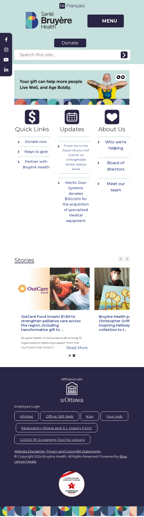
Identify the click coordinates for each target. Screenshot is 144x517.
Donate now (36, 142)
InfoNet (26, 416)
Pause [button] (123, 77)
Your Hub (114, 416)
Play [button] (118, 77)
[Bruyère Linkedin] (6, 69)
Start (70, 355)
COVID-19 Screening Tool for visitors (52, 440)
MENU (109, 21)
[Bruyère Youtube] (6, 59)
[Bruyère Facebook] (6, 39)
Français (76, 5)
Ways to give (36, 151)
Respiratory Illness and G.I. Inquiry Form (56, 428)
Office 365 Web (60, 416)
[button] (53, 305)
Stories (24, 260)
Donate (70, 43)
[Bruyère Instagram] (6, 49)
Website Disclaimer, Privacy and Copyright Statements (57, 451)
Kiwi (89, 416)
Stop (74, 355)
